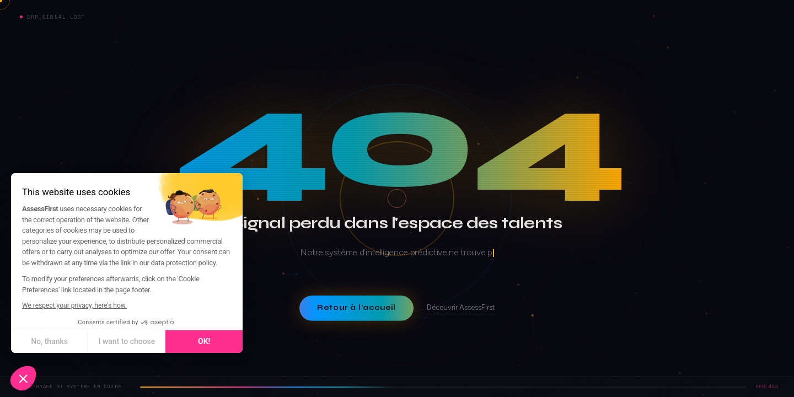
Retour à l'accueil (356, 307)
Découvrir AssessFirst (461, 307)
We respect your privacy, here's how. (53, 305)
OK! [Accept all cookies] (183, 341)
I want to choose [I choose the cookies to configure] (105, 341)
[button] (23, 378)
